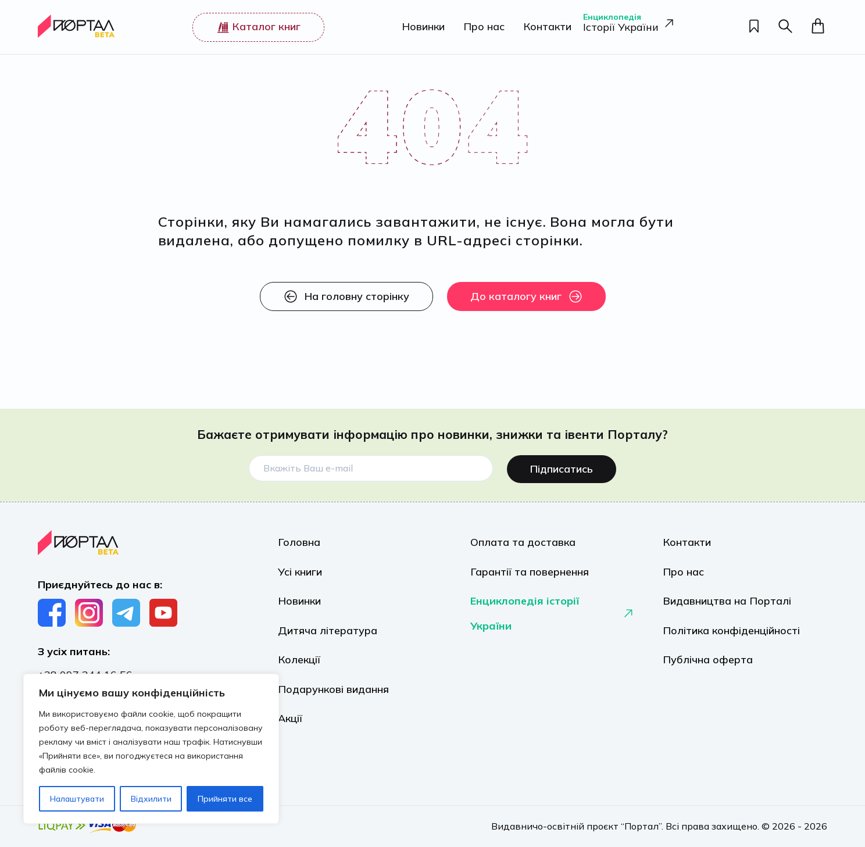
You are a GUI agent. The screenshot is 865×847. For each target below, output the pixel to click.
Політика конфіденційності (731, 637)
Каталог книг (257, 27)
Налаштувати (77, 799)
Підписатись (561, 464)
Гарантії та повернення (529, 571)
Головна (299, 539)
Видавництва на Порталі (727, 604)
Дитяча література (327, 637)
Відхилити (151, 799)
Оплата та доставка (523, 539)
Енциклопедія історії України (552, 618)
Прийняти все (225, 799)
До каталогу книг (526, 296)
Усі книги (300, 571)
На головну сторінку (346, 296)
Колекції (299, 669)
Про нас (480, 27)
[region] (151, 749)
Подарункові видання (333, 702)
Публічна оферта (708, 669)
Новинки (419, 27)
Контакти (543, 27)
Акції (290, 734)
